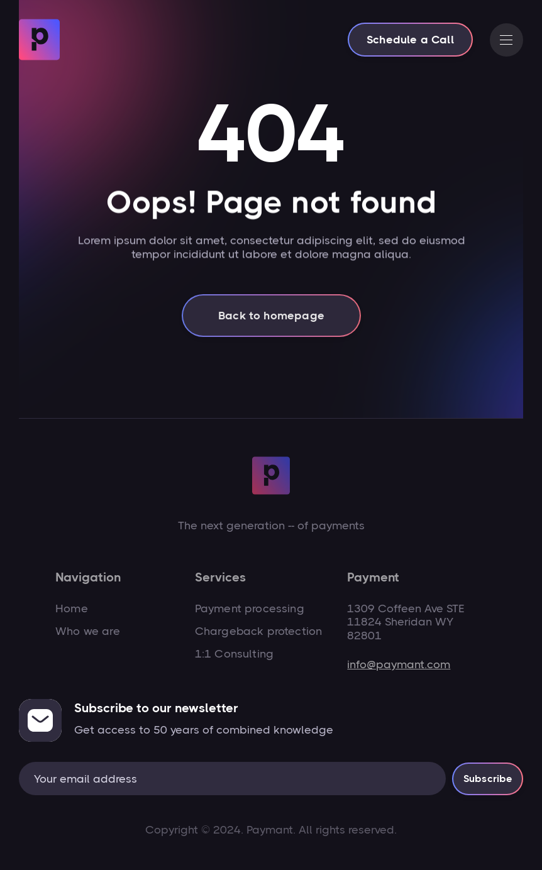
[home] (39, 39)
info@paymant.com (398, 664)
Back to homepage (271, 322)
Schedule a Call (410, 39)
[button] (506, 40)
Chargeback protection (259, 631)
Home (71, 608)
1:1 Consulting (234, 653)
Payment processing (249, 608)
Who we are (87, 631)
